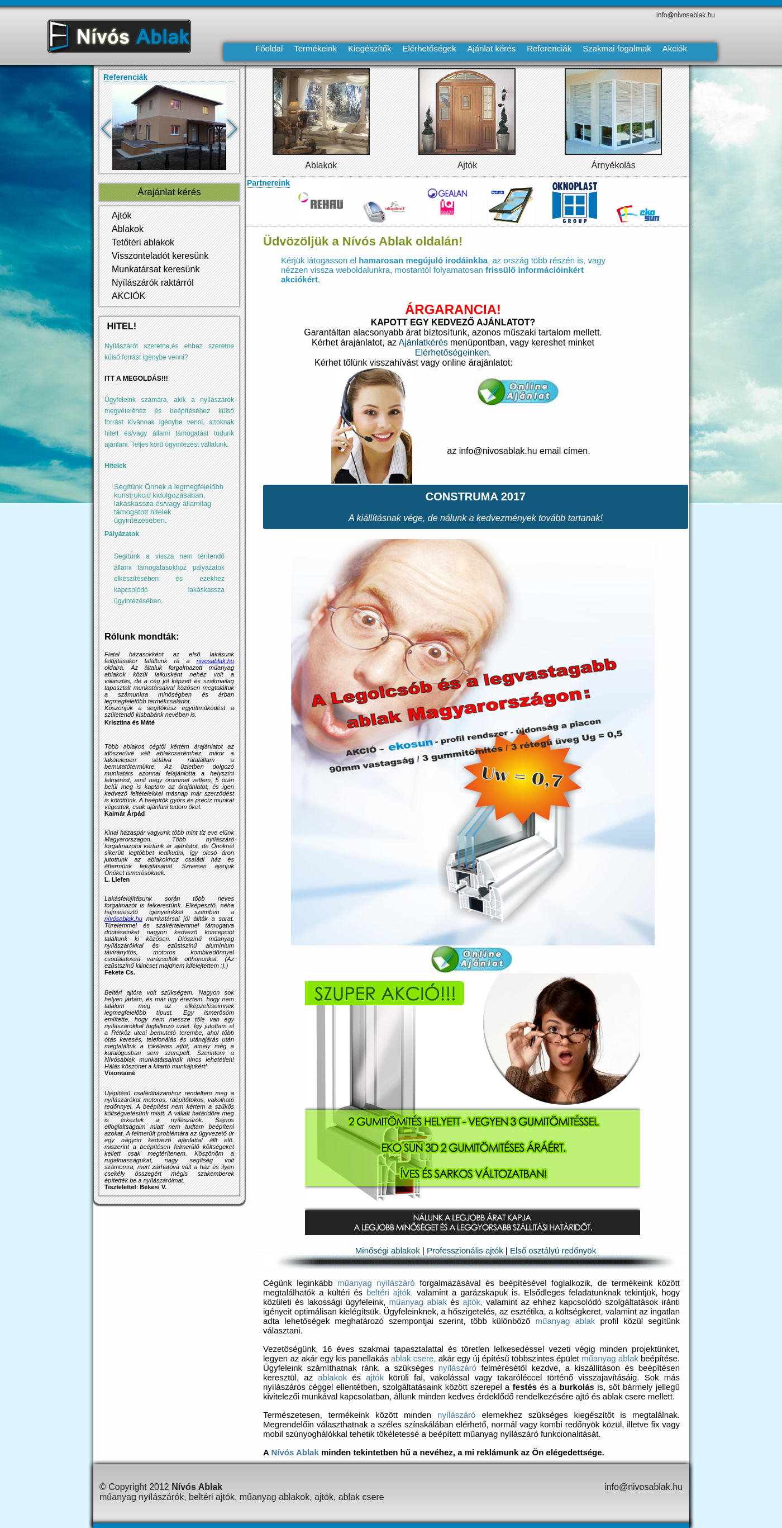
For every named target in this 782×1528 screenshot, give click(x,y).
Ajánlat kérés (491, 48)
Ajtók (467, 165)
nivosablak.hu (215, 660)
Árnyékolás (614, 165)
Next (239, 132)
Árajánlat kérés (169, 192)
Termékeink (315, 48)
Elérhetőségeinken (452, 352)
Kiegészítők (370, 48)
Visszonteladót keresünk (160, 256)
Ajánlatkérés (423, 342)
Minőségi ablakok (387, 1250)
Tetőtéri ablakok (143, 242)
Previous (113, 132)
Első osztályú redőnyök (553, 1250)
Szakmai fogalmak (617, 48)
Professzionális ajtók (465, 1250)
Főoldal (269, 48)
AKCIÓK (128, 296)
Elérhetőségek (429, 48)
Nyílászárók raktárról (153, 282)
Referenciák (549, 48)
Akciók (674, 48)
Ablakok (321, 165)
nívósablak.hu (123, 918)
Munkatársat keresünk (155, 269)
